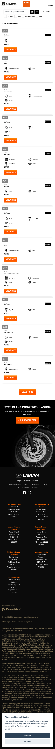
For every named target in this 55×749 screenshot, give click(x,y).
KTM (43, 484)
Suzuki (26, 487)
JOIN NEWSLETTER (27, 420)
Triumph (34, 487)
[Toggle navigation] (51, 4)
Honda (26, 484)
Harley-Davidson (15, 484)
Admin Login (6, 622)
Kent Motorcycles (13, 577)
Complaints (28, 622)
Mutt (19, 487)
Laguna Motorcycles (14, 504)
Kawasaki (35, 484)
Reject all (27, 742)
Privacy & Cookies (17, 622)
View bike (11, 50)
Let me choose (10, 729)
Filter (46, 12)
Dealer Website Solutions (8, 605)
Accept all (27, 735)
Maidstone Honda (41, 552)
